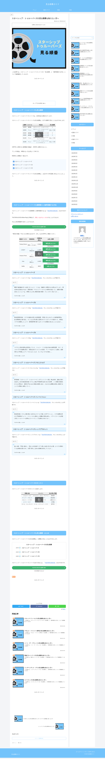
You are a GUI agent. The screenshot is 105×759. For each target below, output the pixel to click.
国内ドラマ (75, 132)
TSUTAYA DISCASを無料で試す (39, 227)
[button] (92, 38)
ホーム (74, 752)
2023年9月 (74, 153)
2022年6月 (74, 201)
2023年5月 (74, 163)
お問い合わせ (74, 216)
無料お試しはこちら (51, 243)
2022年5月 (74, 204)
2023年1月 (74, 177)
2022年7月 (74, 197)
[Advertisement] (39, 89)
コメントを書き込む (39, 739)
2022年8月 (74, 194)
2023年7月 (74, 156)
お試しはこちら (50, 266)
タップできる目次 (37, 103)
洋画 (13, 577)
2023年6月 (74, 160)
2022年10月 (75, 187)
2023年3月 (74, 170)
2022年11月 (75, 184)
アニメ (74, 129)
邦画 (73, 142)
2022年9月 (74, 190)
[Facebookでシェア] (39, 607)
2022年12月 (75, 180)
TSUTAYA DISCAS (52, 211)
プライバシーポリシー (77, 214)
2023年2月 (74, 173)
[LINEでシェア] (57, 607)
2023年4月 (74, 166)
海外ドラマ (75, 139)
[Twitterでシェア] (21, 607)
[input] (82, 37)
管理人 (82, 235)
